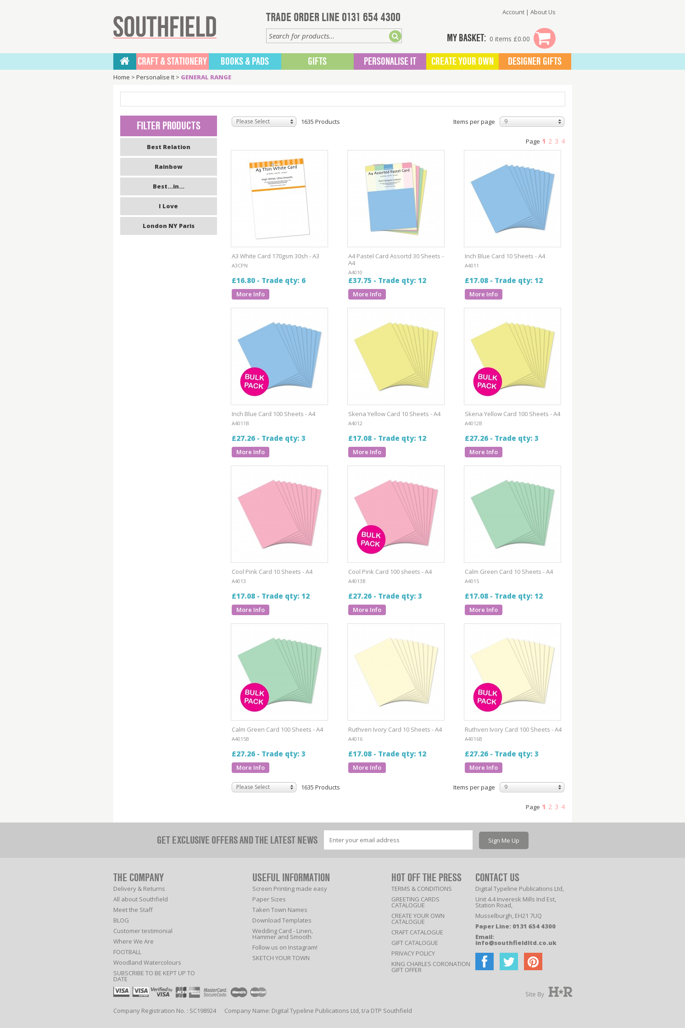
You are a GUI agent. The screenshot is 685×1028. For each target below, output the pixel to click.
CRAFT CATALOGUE (417, 932)
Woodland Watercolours (147, 962)
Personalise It (390, 61)
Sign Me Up (503, 840)
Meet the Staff (133, 910)
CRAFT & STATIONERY (172, 61)
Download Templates (282, 920)
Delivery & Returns (139, 888)
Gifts (317, 61)
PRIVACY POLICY (413, 953)
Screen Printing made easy (289, 888)
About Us (543, 12)
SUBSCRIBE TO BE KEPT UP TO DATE (154, 976)
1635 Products (320, 121)
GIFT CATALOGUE (414, 943)
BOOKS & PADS (245, 61)
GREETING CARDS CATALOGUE (415, 902)
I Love (168, 206)
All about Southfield (140, 899)
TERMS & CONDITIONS (421, 888)
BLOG (121, 920)
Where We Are (133, 941)
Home (121, 77)
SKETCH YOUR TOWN (281, 958)
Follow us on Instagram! (284, 947)
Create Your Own (462, 61)
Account (513, 12)
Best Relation (168, 147)
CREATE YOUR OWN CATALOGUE (418, 918)
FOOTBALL (127, 952)
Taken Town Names (279, 910)
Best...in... (168, 186)
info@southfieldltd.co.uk (516, 943)
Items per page (474, 121)
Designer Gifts (535, 61)
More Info (250, 294)
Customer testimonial (143, 931)
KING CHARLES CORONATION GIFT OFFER (430, 967)
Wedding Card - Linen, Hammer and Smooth (282, 934)
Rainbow (169, 166)
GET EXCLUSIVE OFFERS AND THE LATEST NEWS (237, 840)
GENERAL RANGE (206, 77)
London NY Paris (169, 226)
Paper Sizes (269, 899)
